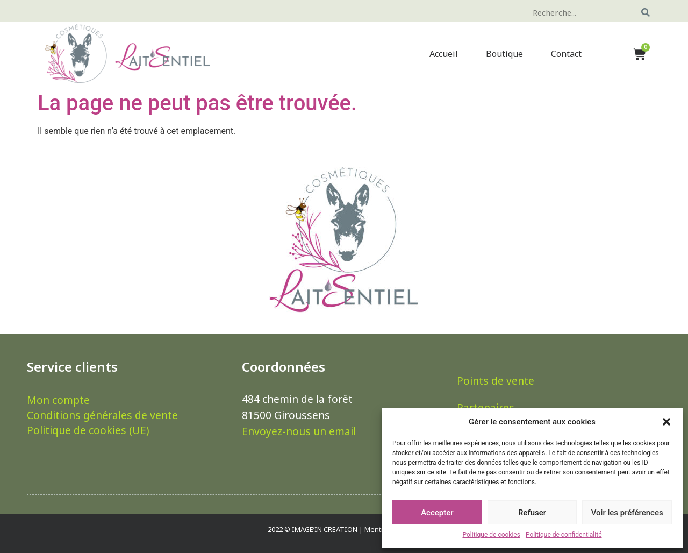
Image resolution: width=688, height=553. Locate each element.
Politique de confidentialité (564, 534)
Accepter (437, 512)
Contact (566, 54)
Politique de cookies (491, 534)
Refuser (532, 512)
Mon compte (58, 400)
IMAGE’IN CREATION (324, 529)
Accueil (443, 54)
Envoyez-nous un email (299, 431)
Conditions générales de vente (102, 415)
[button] (666, 421)
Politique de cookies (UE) (88, 430)
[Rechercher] (645, 12)
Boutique (504, 54)
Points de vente (495, 380)
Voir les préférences (627, 512)
